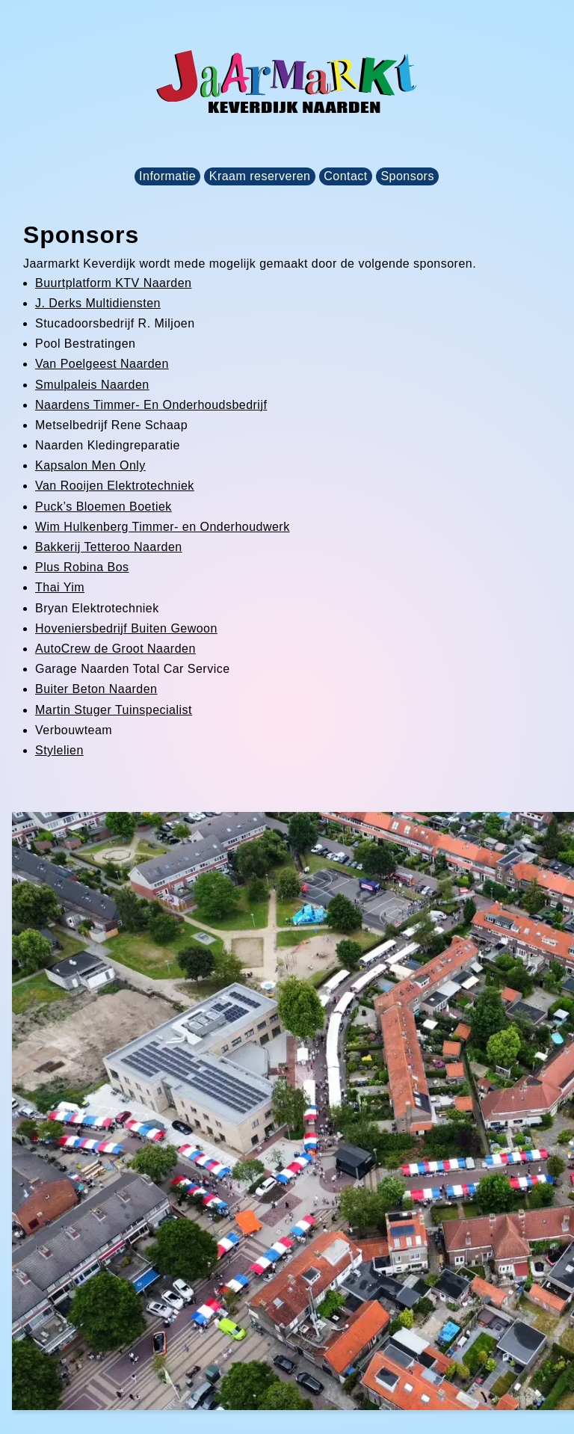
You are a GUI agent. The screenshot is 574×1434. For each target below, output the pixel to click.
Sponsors (406, 176)
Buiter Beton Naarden (96, 689)
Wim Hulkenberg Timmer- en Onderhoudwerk (162, 526)
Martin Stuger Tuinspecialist (113, 710)
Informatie (167, 176)
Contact (346, 176)
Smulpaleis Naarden (92, 384)
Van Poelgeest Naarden (102, 363)
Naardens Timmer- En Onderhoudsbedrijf (151, 404)
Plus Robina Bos (82, 567)
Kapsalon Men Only (90, 465)
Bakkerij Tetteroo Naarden (108, 547)
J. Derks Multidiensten (98, 303)
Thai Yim (59, 587)
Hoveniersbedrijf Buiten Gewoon (126, 628)
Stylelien (59, 750)
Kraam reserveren (260, 176)
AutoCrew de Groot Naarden (115, 648)
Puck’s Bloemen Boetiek (103, 506)
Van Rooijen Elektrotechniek (114, 485)
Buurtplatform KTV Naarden (113, 283)
